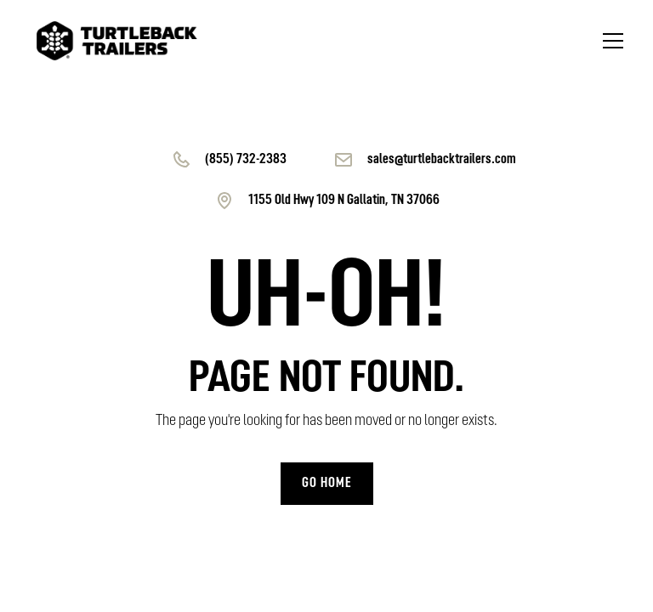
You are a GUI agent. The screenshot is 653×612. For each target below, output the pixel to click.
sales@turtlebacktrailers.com (441, 160)
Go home (327, 483)
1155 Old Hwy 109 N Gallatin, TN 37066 (344, 200)
